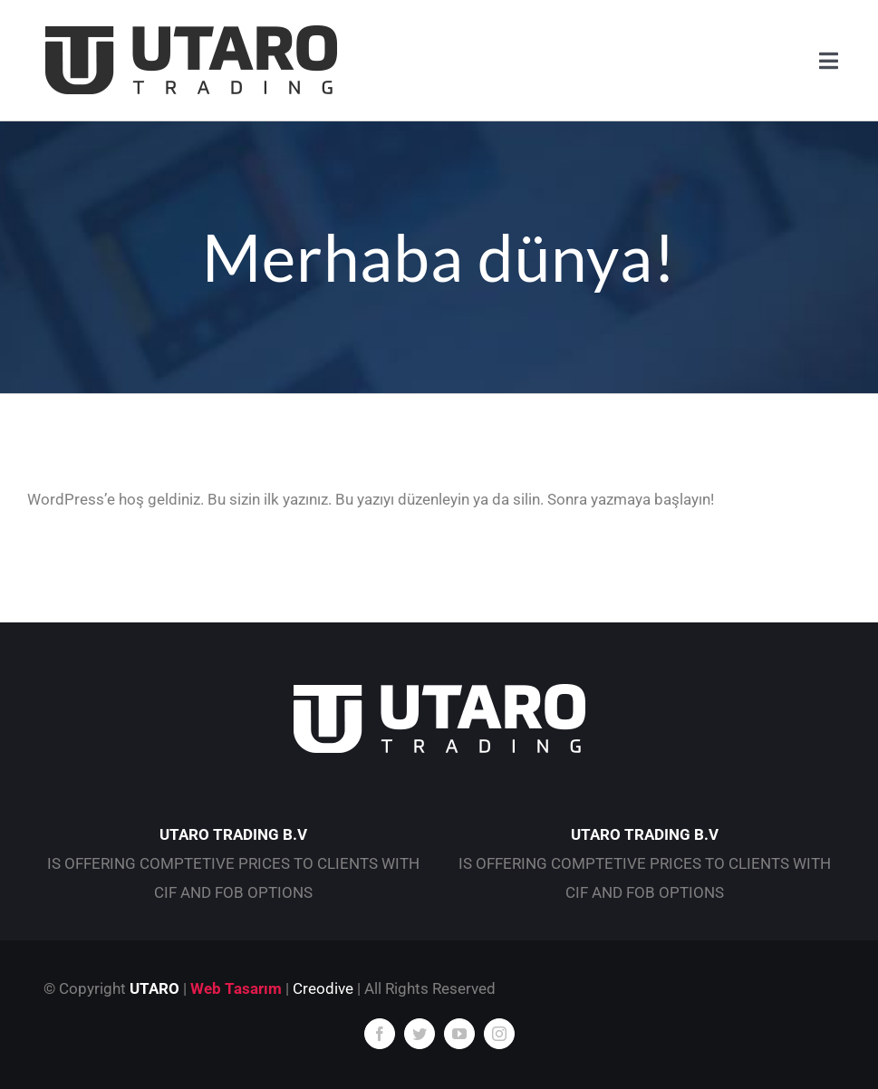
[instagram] (499, 1033)
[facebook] (379, 1033)
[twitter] (419, 1033)
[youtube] (459, 1033)
